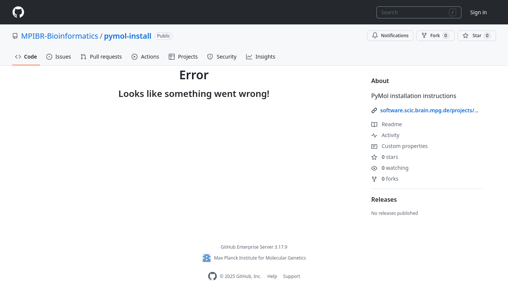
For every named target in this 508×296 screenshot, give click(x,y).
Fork (435, 35)
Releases (384, 199)
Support (291, 276)
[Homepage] (18, 12)
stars (384, 156)
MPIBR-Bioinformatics (59, 36)
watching (389, 167)
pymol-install (127, 36)
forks (385, 178)
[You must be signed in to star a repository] (477, 35)
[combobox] (419, 12)
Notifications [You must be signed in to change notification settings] (390, 35)
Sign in (478, 12)
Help (272, 276)
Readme (386, 124)
